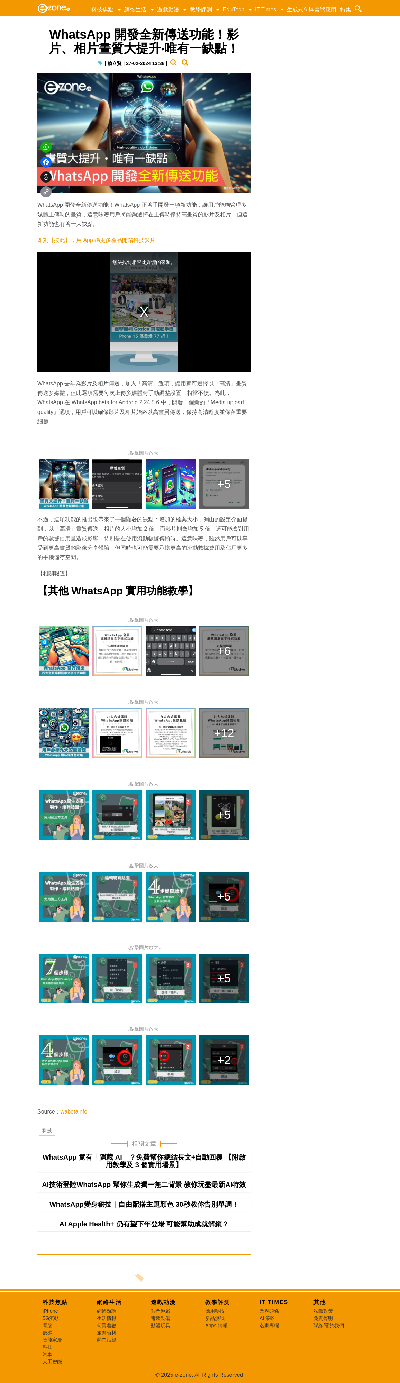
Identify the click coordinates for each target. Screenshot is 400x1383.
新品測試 (215, 1318)
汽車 (47, 1354)
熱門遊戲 (160, 1311)
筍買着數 (106, 1325)
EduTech (233, 9)
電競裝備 (160, 1318)
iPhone (50, 1311)
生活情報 (106, 1318)
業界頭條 (269, 1311)
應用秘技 (215, 1311)
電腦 (47, 1325)
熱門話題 (106, 1339)
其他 (319, 1302)
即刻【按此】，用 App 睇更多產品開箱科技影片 (96, 240)
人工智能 (52, 1361)
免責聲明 (323, 1318)
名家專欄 (269, 1325)
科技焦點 (102, 9)
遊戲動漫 (168, 9)
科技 (47, 1130)
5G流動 (51, 1318)
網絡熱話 (106, 1311)
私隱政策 (323, 1311)
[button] (119, 9)
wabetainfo (74, 1112)
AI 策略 (267, 1318)
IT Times (265, 9)
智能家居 (52, 1339)
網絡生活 (135, 9)
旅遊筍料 (106, 1333)
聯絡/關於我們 (328, 1325)
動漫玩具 (160, 1325)
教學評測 (201, 9)
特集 (345, 9)
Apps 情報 (216, 1325)
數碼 (47, 1333)
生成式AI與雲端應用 (311, 9)
